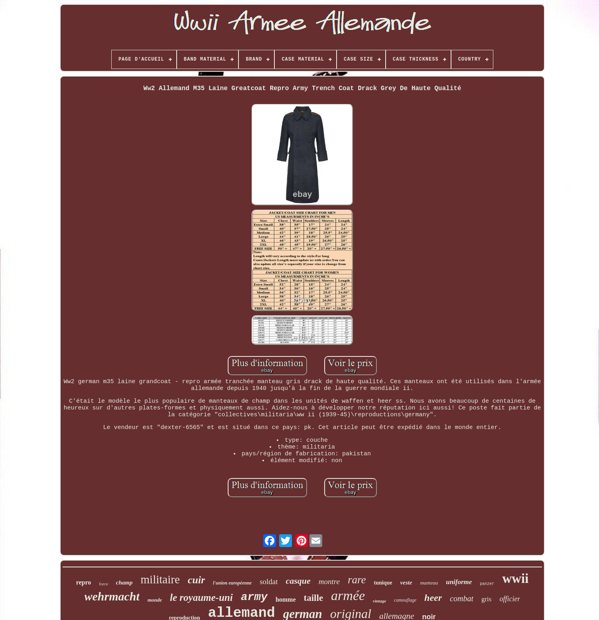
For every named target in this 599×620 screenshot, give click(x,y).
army (254, 597)
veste (406, 582)
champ (124, 582)
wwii (515, 578)
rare (357, 580)
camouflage (405, 600)
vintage (379, 600)
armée (348, 595)
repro (83, 582)
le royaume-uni (201, 597)
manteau (429, 583)
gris (486, 599)
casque (298, 581)
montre (329, 581)
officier (509, 599)
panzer (487, 584)
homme (286, 599)
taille (313, 598)
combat (461, 598)
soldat (269, 581)
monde (155, 600)
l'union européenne (232, 583)
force (103, 583)
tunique (383, 583)
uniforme (459, 582)
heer (433, 597)
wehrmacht (112, 596)
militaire (160, 579)
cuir (196, 580)
